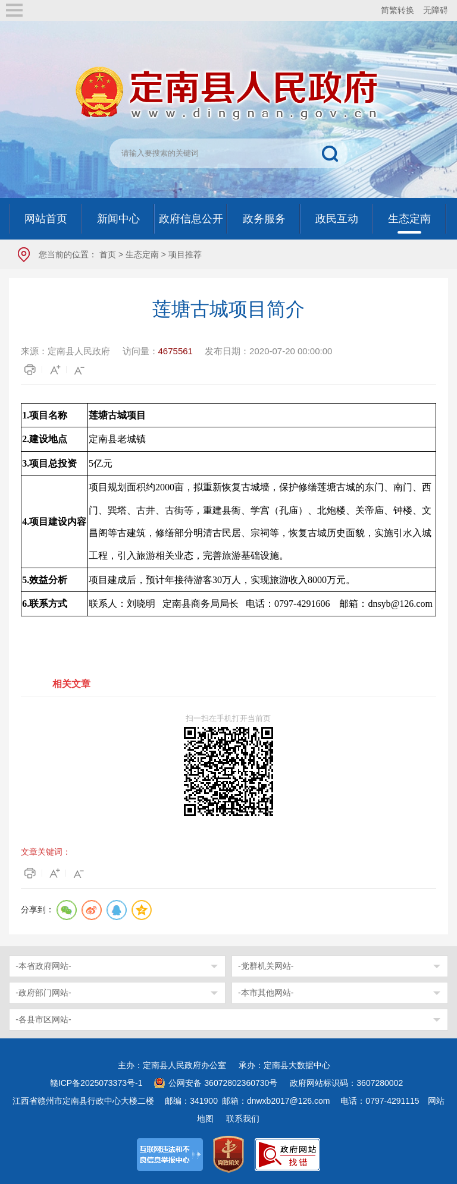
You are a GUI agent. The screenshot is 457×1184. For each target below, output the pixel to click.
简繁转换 (397, 10)
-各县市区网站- (43, 1019)
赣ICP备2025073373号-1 (96, 1083)
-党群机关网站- (265, 966)
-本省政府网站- (43, 966)
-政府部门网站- (43, 992)
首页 (107, 254)
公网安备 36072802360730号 (222, 1083)
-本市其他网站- (265, 992)
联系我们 (242, 1118)
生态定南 (142, 254)
